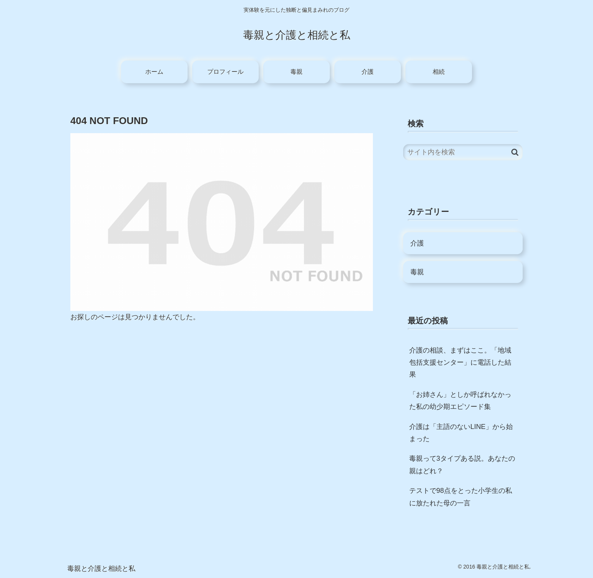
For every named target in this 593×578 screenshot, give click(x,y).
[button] (515, 152)
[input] (463, 152)
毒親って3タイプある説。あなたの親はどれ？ (462, 464)
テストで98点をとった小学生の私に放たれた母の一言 (460, 497)
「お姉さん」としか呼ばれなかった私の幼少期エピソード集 (460, 400)
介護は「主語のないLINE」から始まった (461, 433)
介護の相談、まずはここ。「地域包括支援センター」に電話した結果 (460, 362)
